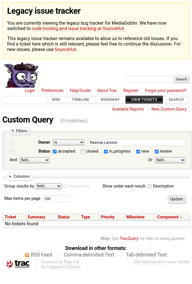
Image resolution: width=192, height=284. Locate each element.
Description (161, 186)
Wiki (56, 100)
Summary (36, 217)
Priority (108, 217)
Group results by (19, 186)
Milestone (135, 217)
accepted (66, 151)
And (13, 159)
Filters (21, 131)
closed (92, 151)
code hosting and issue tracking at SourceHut (78, 28)
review (166, 151)
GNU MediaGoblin (149, 262)
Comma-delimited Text (89, 255)
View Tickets (144, 100)
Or (150, 159)
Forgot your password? (166, 90)
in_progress (119, 151)
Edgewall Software (64, 267)
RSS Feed (41, 255)
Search (176, 100)
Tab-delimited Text (146, 255)
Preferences (52, 90)
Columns (21, 176)
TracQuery (129, 238)
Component (168, 217)
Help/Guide (80, 90)
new (145, 151)
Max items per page (22, 198)
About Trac (107, 90)
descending (79, 186)
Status (44, 151)
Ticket (10, 217)
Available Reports (128, 109)
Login (30, 90)
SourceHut (65, 49)
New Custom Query (169, 109)
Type (85, 217)
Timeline (80, 100)
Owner (44, 142)
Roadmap (110, 100)
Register (131, 90)
